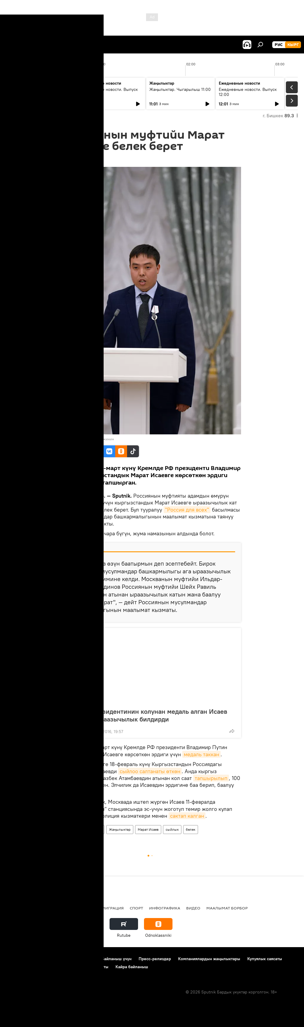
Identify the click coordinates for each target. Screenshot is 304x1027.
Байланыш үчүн (117, 958)
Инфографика (164, 908)
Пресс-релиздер (155, 958)
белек (190, 829)
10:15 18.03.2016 (78, 159)
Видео (193, 908)
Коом (97, 829)
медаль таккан (201, 754)
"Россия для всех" (187, 509)
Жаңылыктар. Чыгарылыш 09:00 (35, 92)
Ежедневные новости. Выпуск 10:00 (109, 92)
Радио (66, 908)
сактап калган (187, 815)
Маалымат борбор (227, 908)
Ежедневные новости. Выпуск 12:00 (248, 92)
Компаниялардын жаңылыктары (209, 958)
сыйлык (172, 829)
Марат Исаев (148, 829)
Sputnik (73, 439)
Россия (88, 908)
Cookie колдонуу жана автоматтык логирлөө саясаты (57, 966)
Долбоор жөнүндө (24, 958)
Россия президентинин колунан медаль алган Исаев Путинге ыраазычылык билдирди (148, 715)
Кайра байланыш (131, 966)
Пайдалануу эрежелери (71, 958)
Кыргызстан (76, 829)
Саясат (46, 908)
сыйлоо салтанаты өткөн (150, 771)
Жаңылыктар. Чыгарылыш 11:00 (180, 89)
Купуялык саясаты (264, 958)
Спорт (136, 908)
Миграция (113, 908)
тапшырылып (211, 778)
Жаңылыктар (120, 829)
